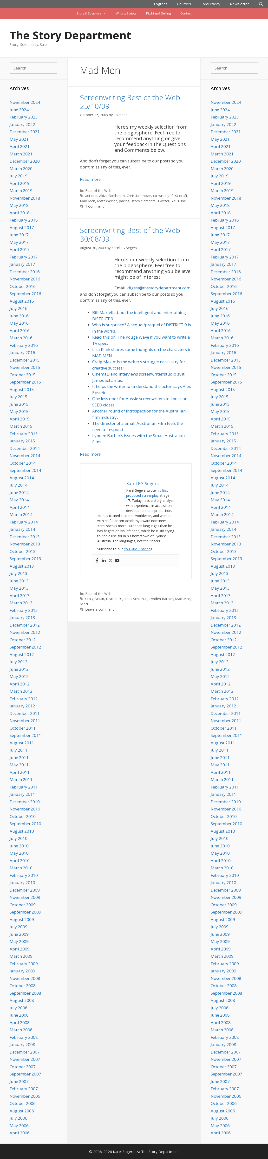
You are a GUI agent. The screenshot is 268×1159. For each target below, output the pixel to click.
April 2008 (20, 1022)
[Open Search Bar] (261, 4)
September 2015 (25, 382)
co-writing (161, 195)
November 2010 (25, 809)
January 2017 (22, 264)
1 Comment (94, 206)
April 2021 (20, 146)
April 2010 (20, 860)
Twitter (163, 201)
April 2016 (20, 330)
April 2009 (20, 949)
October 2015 (23, 374)
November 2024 (25, 102)
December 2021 (25, 131)
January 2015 (22, 441)
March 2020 (21, 168)
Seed (84, 604)
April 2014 (20, 507)
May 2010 (19, 853)
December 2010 (25, 801)
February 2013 (24, 610)
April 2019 (20, 183)
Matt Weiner (107, 201)
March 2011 (21, 779)
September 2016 (25, 293)
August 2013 (22, 566)
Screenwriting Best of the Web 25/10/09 (130, 101)
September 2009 (25, 912)
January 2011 (22, 794)
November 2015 (25, 367)
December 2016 (25, 271)
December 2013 (25, 536)
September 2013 (25, 558)
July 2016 (18, 308)
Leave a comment (99, 609)
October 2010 (23, 816)
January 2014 (22, 529)
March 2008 (21, 1030)
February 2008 (24, 1037)
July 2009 (18, 926)
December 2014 (25, 448)
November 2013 (25, 544)
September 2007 (25, 1074)
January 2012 (22, 706)
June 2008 (19, 1015)
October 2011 (23, 728)
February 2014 (24, 522)
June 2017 (19, 234)
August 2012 (22, 654)
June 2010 (19, 846)
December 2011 (25, 713)
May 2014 (19, 500)
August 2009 (22, 919)
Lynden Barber (161, 598)
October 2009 (23, 905)
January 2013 (22, 617)
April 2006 (20, 1133)
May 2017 (19, 242)
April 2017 (20, 249)
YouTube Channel (137, 549)
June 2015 (19, 404)
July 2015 (18, 396)
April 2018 (20, 213)
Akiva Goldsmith (112, 195)
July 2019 (18, 176)
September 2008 (25, 993)
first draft (179, 195)
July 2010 (18, 838)
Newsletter (239, 3)
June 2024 (19, 109)
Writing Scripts (126, 13)
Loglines (161, 3)
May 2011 (19, 765)
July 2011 (18, 750)
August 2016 (22, 301)
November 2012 (25, 632)
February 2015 (24, 433)
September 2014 (25, 470)
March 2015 (21, 426)
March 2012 (21, 691)
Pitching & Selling (158, 13)
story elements (143, 201)
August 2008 (22, 1000)
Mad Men (87, 201)
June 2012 (19, 669)
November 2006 (25, 1096)
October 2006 (23, 1103)
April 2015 (20, 419)
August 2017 (22, 227)
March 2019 (21, 190)
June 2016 (19, 316)
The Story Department (70, 35)
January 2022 (22, 124)
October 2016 (23, 286)
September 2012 (25, 647)
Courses (184, 3)
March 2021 (21, 154)
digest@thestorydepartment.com (158, 288)
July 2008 (18, 1008)
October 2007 (23, 1066)
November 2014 (25, 455)
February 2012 (24, 698)
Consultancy (210, 3)
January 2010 (22, 882)
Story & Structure (94, 13)
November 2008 (25, 978)
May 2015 (19, 411)
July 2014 (18, 485)
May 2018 (19, 205)
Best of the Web (98, 190)
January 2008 (22, 1044)
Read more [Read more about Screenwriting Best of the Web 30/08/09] (90, 454)
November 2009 (25, 897)
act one (91, 195)
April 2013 (20, 595)
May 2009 (19, 941)
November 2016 (25, 279)
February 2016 (24, 345)
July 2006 (18, 1118)
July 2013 (18, 573)
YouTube (178, 201)
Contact (185, 13)
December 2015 (25, 360)
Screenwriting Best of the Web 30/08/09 (130, 234)
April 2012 (20, 684)
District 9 (113, 598)
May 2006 (19, 1125)
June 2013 (19, 581)
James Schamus (135, 598)
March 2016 (21, 338)
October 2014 (23, 463)
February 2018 (24, 220)
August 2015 (22, 389)
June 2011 (19, 757)
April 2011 (20, 772)
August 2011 (22, 743)
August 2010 (22, 831)
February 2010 (24, 875)
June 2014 (19, 492)
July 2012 (18, 661)
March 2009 (21, 956)
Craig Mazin (94, 598)
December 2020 (25, 161)
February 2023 (24, 117)
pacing (124, 201)
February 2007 (24, 1088)
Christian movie (139, 195)
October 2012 (23, 639)
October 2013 (23, 551)
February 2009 (24, 963)
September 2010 (25, 823)
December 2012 (25, 625)
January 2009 (22, 971)
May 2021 (19, 139)
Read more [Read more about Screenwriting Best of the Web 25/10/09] (90, 179)
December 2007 (25, 1052)
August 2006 (22, 1111)
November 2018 (25, 198)
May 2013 (19, 588)
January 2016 (22, 352)
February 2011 (24, 787)
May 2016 (19, 323)
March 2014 (21, 514)
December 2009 (25, 890)
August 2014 (22, 478)
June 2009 (19, 934)
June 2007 (19, 1081)
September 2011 (25, 735)
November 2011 (25, 720)
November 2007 (25, 1059)
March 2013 (21, 603)
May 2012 (19, 676)
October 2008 (23, 985)
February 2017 (24, 257)
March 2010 (21, 868)
